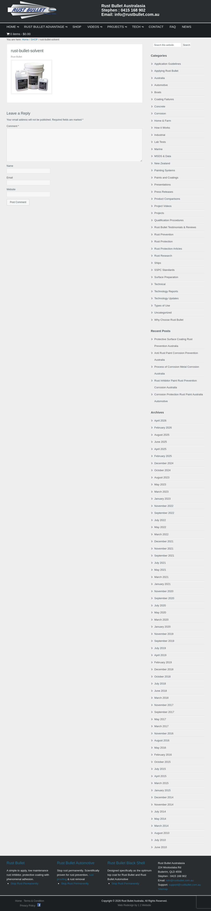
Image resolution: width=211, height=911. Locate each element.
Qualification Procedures (169, 220)
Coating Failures (164, 99)
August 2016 (161, 740)
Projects (159, 213)
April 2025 (160, 449)
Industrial (159, 134)
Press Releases (163, 191)
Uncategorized (163, 312)
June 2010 (160, 847)
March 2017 (161, 726)
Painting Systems (164, 170)
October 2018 (162, 676)
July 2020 (160, 605)
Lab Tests (160, 141)
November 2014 (163, 804)
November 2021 (163, 548)
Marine (158, 149)
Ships (157, 262)
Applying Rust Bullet (166, 70)
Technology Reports (166, 291)
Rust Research (163, 255)
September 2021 (164, 555)
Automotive (161, 85)
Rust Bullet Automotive (75, 863)
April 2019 (160, 655)
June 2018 (160, 690)
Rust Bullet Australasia (32, 12)
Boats (157, 92)
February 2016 (163, 754)
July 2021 (160, 562)
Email (10, 177)
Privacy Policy (28, 905)
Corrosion (160, 113)
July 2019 (160, 648)
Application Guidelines (167, 63)
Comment (13, 126)
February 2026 (163, 427)
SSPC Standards (164, 269)
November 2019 (163, 633)
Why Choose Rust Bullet (168, 319)
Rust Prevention (163, 234)
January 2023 (162, 498)
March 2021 (161, 577)
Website (11, 189)
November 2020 (163, 591)
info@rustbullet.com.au (179, 880)
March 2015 (161, 783)
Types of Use (162, 305)
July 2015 (160, 768)
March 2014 (161, 825)
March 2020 (161, 619)
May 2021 (160, 569)
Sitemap (163, 889)
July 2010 (160, 840)
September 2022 (164, 512)
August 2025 (161, 434)
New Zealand (162, 163)
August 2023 (161, 477)
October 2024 (162, 470)
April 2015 (160, 776)
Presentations (162, 184)
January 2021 (162, 584)
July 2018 (160, 683)
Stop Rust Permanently (24, 883)
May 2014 (160, 818)
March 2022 (161, 534)
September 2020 (164, 598)
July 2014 (160, 811)
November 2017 (163, 705)
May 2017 (160, 719)
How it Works (162, 127)
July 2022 (160, 520)
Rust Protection (163, 241)
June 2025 (160, 441)
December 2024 (163, 463)
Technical (159, 284)
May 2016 (160, 747)
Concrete (159, 106)
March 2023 (161, 491)
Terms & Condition (34, 900)
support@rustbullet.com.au (185, 884)
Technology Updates (166, 298)
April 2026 (160, 420)
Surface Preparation (166, 277)
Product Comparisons (167, 198)
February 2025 (163, 456)
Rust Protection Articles (168, 248)
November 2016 (163, 733)
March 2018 (161, 697)
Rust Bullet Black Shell (126, 863)
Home (18, 900)
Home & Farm (162, 120)
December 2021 (163, 541)
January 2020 (162, 626)
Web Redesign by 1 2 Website (134, 905)
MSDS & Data (162, 156)
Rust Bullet (16, 863)
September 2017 (164, 712)
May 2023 (160, 484)
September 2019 (164, 640)
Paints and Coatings (166, 177)
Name (10, 165)
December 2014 (163, 797)
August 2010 (161, 833)
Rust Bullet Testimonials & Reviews (175, 227)
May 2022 (160, 527)
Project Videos (163, 206)
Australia (159, 78)
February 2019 (163, 662)
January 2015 (162, 790)
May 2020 (160, 612)
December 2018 (163, 669)
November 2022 (163, 505)
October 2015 (162, 761)
